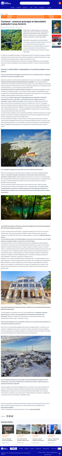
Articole (25, 7)
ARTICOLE (32, 448)
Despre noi (42, 7)
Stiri (31, 7)
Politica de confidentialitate (51, 452)
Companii (18, 7)
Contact (49, 7)
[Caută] (48, 3)
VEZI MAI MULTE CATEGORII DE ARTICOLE (51, 16)
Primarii (13, 7)
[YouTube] (13, 449)
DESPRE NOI (38, 448)
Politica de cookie (47, 454)
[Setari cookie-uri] (59, 453)
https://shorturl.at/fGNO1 (7, 407)
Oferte (35, 7)
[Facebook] (11, 449)
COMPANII (26, 448)
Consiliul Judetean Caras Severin (8, 27)
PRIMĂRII (21, 448)
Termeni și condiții (41, 452)
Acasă (2, 14)
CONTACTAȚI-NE (46, 448)
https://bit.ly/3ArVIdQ (35, 409)
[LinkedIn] (16, 449)
